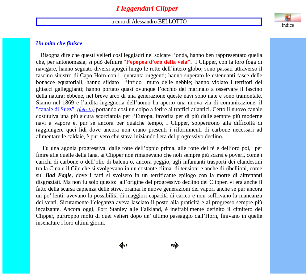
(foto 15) (85, 109)
